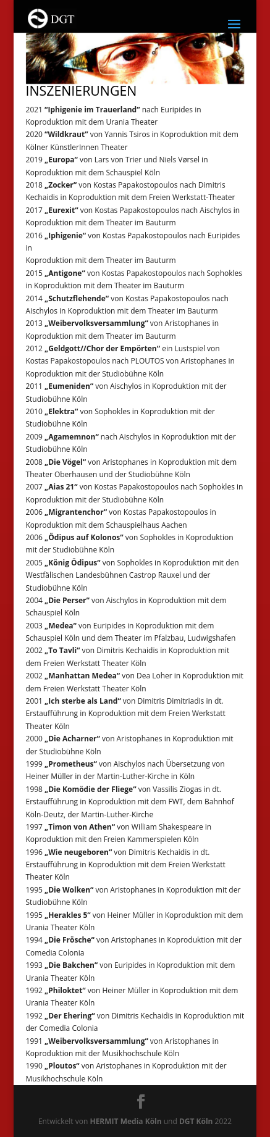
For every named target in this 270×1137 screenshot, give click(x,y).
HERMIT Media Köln (125, 1121)
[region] (135, 54)
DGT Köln (196, 1121)
